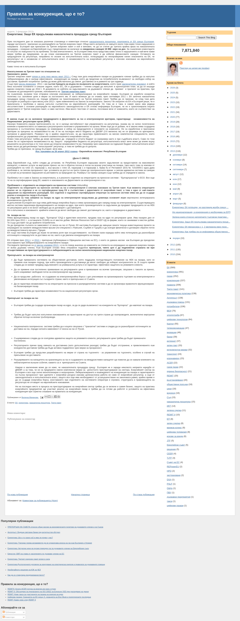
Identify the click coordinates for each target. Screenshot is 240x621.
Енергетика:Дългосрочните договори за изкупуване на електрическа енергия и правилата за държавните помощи (56, 564)
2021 (173, 112)
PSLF (169, 484)
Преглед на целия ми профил (194, 68)
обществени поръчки (177, 384)
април (176, 193)
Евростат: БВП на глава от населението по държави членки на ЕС (36, 554)
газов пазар (172, 367)
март (175, 198)
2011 (27, 240)
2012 (173, 244)
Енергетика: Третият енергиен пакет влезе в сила (29, 559)
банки (170, 336)
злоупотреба (173, 315)
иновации (171, 332)
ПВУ (169, 492)
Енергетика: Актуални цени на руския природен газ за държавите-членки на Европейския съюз (48, 548)
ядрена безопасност (177, 371)
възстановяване (175, 380)
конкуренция (173, 280)
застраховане (173, 475)
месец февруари (27, 84)
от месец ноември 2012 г (46, 245)
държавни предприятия (178, 497)
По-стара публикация (143, 494)
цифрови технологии (177, 319)
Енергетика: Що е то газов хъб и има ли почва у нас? (30, 538)
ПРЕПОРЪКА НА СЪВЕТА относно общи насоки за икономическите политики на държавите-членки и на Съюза (55, 527)
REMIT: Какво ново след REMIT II (22, 600)
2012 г (37, 240)
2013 (173, 151)
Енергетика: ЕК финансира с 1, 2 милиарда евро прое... (200, 227)
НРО (169, 471)
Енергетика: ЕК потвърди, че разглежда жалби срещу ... (200, 207)
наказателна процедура (39, 403)
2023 (173, 102)
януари (176, 238)
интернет (171, 341)
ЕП (168, 419)
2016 (173, 136)
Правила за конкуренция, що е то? (46, 13)
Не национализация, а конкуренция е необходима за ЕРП (201, 212)
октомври (178, 164)
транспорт (172, 354)
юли (175, 179)
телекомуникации (175, 328)
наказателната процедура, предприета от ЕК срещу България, (121, 41)
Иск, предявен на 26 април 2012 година (57, 151)
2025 (173, 92)
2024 (173, 97)
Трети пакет (56, 403)
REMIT (170, 375)
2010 (173, 254)
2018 (173, 126)
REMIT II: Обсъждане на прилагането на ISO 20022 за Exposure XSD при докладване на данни (48, 592)
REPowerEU (173, 466)
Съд (169, 397)
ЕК (16, 403)
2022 (173, 107)
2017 (173, 131)
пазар (170, 276)
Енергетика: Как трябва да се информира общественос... (201, 231)
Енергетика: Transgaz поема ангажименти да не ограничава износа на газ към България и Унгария (50, 543)
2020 (173, 117)
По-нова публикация (17, 494)
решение (171, 449)
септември (178, 169)
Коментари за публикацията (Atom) (40, 500)
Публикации (9, 612)
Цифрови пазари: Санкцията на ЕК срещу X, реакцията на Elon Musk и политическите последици (49, 597)
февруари (178, 203)
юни (175, 184)
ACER (170, 362)
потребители (173, 306)
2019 (173, 122)
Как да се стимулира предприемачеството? (26, 575)
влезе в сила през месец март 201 (50, 76)
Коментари (8, 617)
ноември (177, 159)
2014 (173, 146)
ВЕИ (169, 311)
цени (169, 388)
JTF (168, 440)
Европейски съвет (176, 445)
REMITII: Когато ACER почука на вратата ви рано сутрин (32, 589)
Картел (170, 323)
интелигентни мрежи (177, 349)
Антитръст (172, 298)
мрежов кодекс (174, 427)
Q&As (169, 488)
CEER (170, 453)
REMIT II (171, 414)
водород (171, 393)
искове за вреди (175, 436)
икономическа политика (179, 293)
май (175, 189)
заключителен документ (134, 84)
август (176, 174)
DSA (169, 479)
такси (169, 501)
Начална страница (80, 494)
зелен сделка (173, 423)
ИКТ (169, 406)
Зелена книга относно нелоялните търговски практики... (200, 217)
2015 (173, 141)
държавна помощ (175, 302)
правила (171, 285)
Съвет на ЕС (173, 462)
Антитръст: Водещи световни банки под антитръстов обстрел (34, 532)
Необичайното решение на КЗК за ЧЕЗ (24, 570)
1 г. (69, 76)
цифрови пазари (175, 505)
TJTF (169, 458)
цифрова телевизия (177, 432)
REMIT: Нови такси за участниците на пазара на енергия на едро (35, 594)
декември (178, 155)
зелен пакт (172, 345)
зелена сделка (174, 410)
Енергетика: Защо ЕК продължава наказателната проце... (201, 222)
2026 (173, 87)
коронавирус (173, 358)
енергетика (23, 403)
